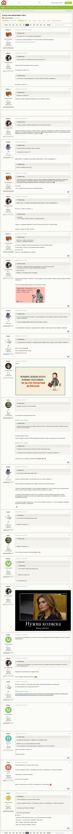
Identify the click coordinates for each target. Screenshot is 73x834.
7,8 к (8, 153)
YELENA (8, 142)
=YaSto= (8, 336)
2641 (44, 24)
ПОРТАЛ (57, 7)
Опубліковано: (21, 29)
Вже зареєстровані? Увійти (57, 2)
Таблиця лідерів (30, 7)
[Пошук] (27, 2)
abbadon (8, 53)
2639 (37, 24)
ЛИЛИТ (8, 361)
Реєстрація (68, 2)
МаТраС (8, 558)
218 (8, 372)
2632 (13, 24)
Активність (21, 7)
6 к (8, 773)
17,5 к (8, 569)
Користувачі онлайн (40, 7)
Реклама (15, 7)
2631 (10, 24)
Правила (9, 7)
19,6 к (8, 41)
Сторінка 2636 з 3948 (59, 24)
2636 (27, 24)
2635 (24, 24)
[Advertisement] (31, 114)
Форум (2, 8)
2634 (20, 24)
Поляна (8, 733)
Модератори (50, 7)
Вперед (48, 24)
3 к (8, 64)
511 (8, 744)
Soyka (8, 400)
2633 (17, 24)
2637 (31, 24)
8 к (8, 347)
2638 (34, 24)
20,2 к (8, 411)
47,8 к (8, 804)
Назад (5, 24)
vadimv (8, 793)
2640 (41, 24)
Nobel (8, 762)
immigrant (10, 18)
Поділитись (13, 20)
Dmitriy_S (8, 29)
